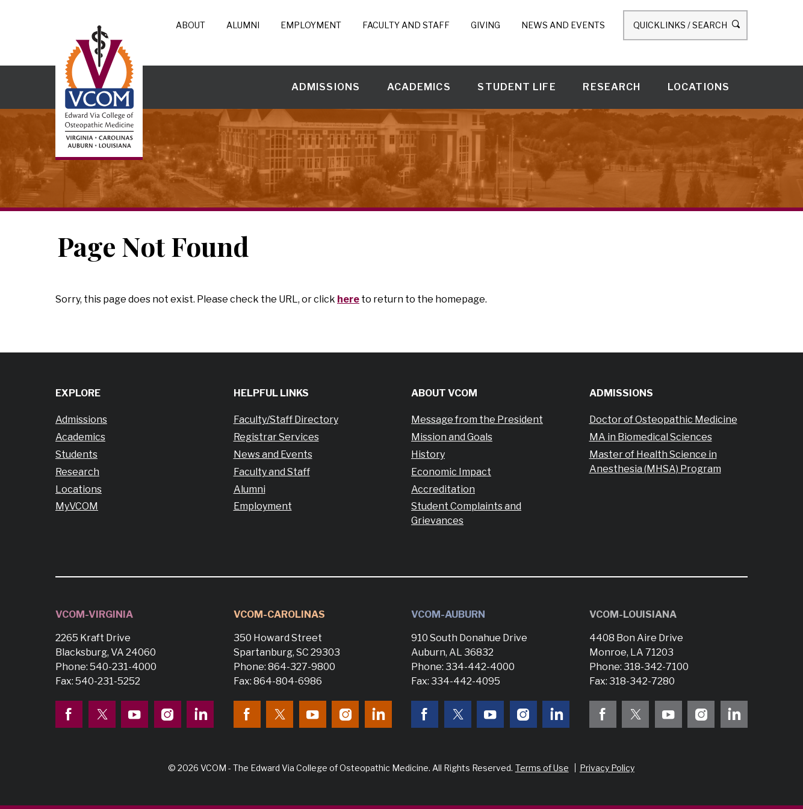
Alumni (242, 25)
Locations (699, 87)
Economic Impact (451, 472)
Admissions (325, 87)
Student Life (516, 87)
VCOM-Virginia (94, 614)
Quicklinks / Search (685, 24)
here (348, 299)
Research (611, 87)
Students (76, 454)
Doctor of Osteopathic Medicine (663, 419)
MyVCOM (76, 506)
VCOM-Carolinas (279, 614)
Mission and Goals (451, 437)
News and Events (563, 25)
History (428, 454)
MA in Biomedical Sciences (650, 437)
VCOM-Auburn (448, 614)
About (190, 25)
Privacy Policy (607, 768)
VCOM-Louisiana (633, 614)
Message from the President (477, 419)
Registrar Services (276, 437)
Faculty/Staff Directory (286, 419)
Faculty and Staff (406, 25)
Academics (419, 87)
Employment (311, 25)
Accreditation (443, 489)
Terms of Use (542, 768)
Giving (485, 25)
